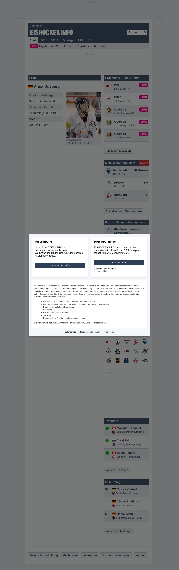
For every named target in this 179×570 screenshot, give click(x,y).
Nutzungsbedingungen (90, 332)
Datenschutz (70, 332)
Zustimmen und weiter (59, 265)
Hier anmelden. (100, 271)
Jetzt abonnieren (119, 262)
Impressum (109, 332)
